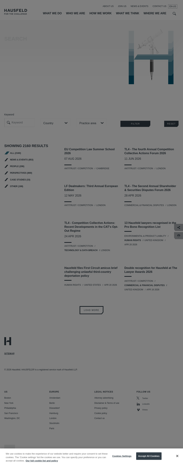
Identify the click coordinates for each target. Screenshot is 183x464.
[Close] (177, 460)
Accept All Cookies (149, 459)
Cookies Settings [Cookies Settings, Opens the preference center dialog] (122, 459)
